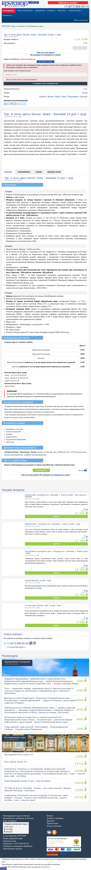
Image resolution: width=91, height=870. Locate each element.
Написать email (9, 841)
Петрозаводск (72, 96)
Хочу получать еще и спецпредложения (20, 79)
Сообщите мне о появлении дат (45, 83)
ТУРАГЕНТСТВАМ (75, 11)
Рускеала (83, 96)
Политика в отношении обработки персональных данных (17, 847)
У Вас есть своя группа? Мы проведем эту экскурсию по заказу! (45, 475)
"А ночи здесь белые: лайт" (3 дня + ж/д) (43, 605)
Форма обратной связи (13, 838)
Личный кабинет (81, 20)
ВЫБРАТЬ (56, 516)
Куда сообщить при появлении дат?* (17, 71)
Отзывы (39, 172)
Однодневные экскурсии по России (18, 818)
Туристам (51, 821)
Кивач (57, 96)
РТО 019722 (46, 867)
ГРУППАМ (51, 11)
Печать (82, 470)
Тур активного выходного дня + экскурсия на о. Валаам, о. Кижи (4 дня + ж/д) (56, 552)
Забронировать (80, 48)
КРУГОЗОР (14, 867)
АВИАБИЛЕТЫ (40, 11)
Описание (8, 172)
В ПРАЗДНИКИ (9, 11)
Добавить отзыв (54, 172)
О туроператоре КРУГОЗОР (14, 836)
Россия (84, 92)
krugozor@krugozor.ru (16, 647)
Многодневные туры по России (16, 815)
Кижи (64, 96)
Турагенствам (52, 823)
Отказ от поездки (54, 826)
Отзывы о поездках (55, 818)
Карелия (42, 96)
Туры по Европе (9, 821)
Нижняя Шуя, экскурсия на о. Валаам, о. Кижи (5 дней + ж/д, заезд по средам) (56, 496)
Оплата (50, 815)
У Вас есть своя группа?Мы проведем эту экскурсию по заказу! (45, 53)
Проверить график (45, 61)
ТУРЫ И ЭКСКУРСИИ (25, 11)
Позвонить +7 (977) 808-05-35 (16, 843)
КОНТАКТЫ (8, 15)
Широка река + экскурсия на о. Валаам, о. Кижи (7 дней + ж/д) (52, 524)
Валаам (50, 96)
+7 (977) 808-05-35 (76, 6)
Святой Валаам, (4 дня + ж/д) (38, 580)
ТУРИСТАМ (62, 11)
